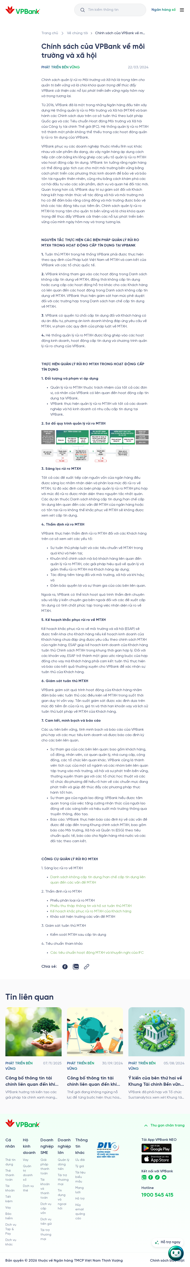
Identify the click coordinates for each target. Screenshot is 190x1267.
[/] (22, 10)
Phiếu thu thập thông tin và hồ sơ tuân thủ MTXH (91, 906)
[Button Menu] (182, 10)
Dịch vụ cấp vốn (45, 1208)
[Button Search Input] (82, 9)
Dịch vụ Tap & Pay (10, 1229)
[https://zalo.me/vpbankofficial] (143, 1177)
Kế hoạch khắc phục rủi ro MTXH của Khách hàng (90, 911)
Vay (8, 1207)
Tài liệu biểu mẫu (80, 1177)
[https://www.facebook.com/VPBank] (150, 1177)
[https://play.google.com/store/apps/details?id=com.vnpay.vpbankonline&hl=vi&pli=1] (156, 1148)
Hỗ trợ (80, 1198)
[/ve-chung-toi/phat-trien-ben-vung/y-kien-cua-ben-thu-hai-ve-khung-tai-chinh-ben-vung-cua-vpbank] (156, 1053)
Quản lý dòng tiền (63, 1164)
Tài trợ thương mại (45, 1235)
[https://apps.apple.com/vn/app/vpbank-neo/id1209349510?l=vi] (156, 1158)
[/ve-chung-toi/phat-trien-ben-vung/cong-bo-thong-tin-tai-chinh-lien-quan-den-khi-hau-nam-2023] (95, 1053)
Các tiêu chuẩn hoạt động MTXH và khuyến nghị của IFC (97, 953)
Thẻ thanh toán (9, 1175)
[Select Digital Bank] (164, 9)
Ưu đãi (80, 1160)
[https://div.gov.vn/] (108, 1150)
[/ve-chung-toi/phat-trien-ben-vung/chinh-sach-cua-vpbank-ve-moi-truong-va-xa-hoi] (121, 33)
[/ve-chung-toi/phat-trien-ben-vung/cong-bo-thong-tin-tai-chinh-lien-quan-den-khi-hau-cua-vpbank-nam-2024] (33, 1053)
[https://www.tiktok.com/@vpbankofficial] (157, 1177)
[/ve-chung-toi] (77, 33)
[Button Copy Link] (86, 966)
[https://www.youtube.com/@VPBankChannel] (164, 1177)
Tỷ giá (79, 1166)
